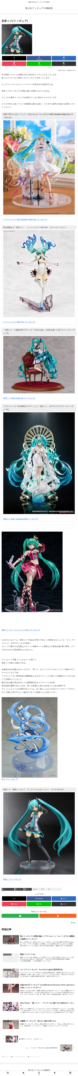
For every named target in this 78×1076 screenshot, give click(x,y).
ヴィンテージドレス (54, 889)
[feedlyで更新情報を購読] (20, 916)
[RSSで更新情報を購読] (57, 916)
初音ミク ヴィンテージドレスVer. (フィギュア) (21, 630)
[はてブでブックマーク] (64, 58)
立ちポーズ (19, 889)
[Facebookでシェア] (39, 58)
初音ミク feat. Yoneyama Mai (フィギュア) (20, 519)
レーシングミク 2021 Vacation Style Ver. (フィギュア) (25, 219)
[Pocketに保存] (14, 63)
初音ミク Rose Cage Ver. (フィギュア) (19, 398)
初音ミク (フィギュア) (12, 879)
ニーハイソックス (8, 889)
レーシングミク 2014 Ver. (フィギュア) (19, 322)
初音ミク (28, 889)
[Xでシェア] (14, 58)
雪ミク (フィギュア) (10, 779)
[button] (64, 63)
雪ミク (44, 889)
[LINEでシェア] (39, 63)
